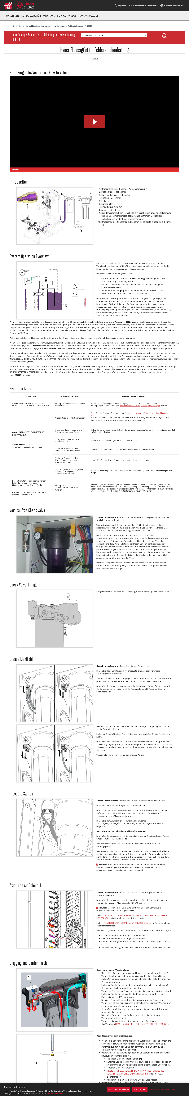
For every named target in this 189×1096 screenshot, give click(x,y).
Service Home (18, 26)
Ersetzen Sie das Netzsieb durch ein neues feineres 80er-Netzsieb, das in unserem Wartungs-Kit (136, 1072)
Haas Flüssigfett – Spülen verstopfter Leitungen (141, 1024)
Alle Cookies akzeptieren (118, 1089)
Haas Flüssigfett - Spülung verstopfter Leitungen (140, 405)
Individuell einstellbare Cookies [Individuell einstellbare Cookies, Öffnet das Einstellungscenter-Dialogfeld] (162, 1089)
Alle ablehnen (139, 1089)
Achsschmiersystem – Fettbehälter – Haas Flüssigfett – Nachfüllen (131, 414)
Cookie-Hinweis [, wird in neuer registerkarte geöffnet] (55, 1093)
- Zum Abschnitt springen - (94, 35)
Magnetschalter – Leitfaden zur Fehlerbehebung (126, 923)
